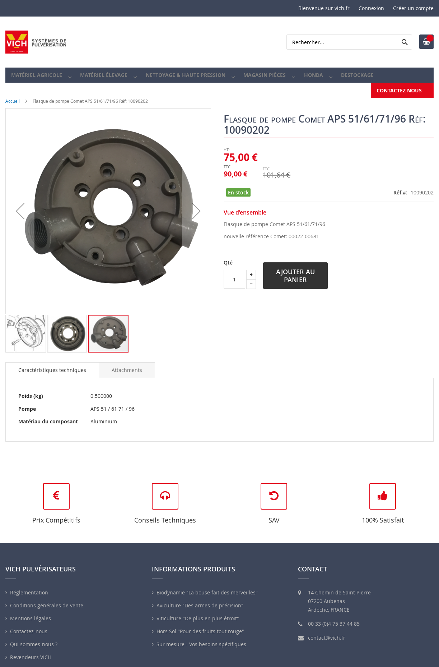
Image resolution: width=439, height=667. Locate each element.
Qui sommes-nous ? (33, 637)
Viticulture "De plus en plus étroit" (198, 611)
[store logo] (35, 42)
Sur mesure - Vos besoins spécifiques (201, 637)
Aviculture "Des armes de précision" (200, 598)
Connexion (371, 8)
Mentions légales (30, 611)
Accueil (12, 94)
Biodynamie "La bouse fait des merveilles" (207, 585)
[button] (26, 326)
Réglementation (29, 585)
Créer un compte (413, 8)
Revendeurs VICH (30, 650)
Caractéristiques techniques (52, 363)
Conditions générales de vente (46, 598)
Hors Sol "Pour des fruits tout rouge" (200, 624)
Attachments (127, 363)
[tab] (52, 363)
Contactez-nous (28, 624)
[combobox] (349, 42)
